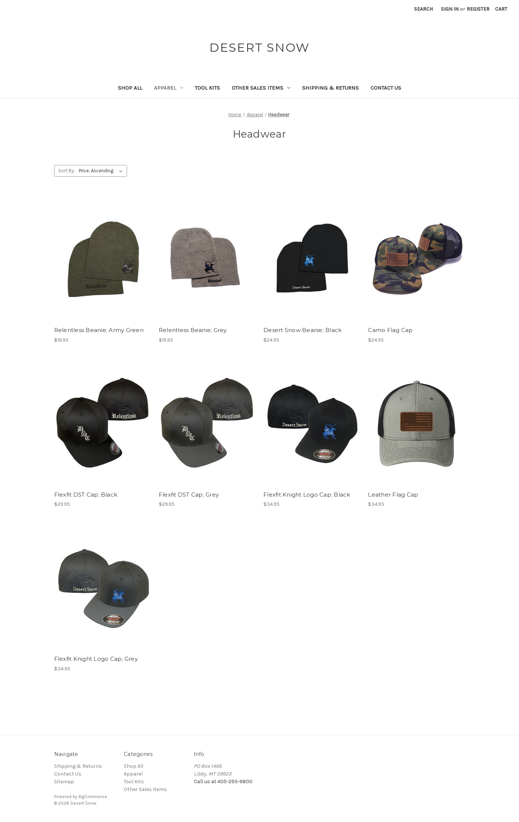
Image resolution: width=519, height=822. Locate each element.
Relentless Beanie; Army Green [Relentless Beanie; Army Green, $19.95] (99, 330)
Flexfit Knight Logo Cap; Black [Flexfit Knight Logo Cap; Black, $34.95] (306, 494)
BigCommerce (92, 796)
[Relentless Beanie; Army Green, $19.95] (102, 258)
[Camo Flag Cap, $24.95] (416, 258)
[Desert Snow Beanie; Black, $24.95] (311, 258)
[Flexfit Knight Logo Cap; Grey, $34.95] (102, 587)
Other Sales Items (261, 87)
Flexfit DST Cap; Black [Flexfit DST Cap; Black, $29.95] (86, 494)
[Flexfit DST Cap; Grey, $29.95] (207, 423)
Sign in (450, 9)
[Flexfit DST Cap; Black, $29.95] (102, 423)
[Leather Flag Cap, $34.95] (416, 423)
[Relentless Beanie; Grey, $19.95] (207, 258)
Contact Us (386, 87)
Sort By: (66, 170)
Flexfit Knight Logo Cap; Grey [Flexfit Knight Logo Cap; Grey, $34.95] (96, 658)
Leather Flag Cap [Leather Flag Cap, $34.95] (393, 494)
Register (478, 9)
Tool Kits (207, 87)
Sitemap (64, 781)
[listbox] (102, 170)
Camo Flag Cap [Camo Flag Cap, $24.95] (390, 330)
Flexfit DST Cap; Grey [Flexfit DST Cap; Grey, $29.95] (189, 494)
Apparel (168, 87)
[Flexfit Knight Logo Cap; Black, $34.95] (311, 423)
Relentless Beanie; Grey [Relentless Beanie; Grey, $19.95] (193, 330)
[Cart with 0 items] (501, 9)
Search (423, 9)
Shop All (130, 87)
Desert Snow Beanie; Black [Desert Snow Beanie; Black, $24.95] (302, 330)
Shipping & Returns (330, 87)
